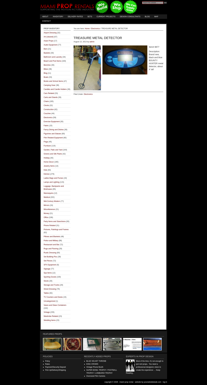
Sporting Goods (50, 277)
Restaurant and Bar (51, 245)
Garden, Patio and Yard (53, 150)
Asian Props (48, 41)
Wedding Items (50, 320)
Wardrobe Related (51, 316)
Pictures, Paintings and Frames (56, 229)
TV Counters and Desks (53, 297)
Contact (46, 21)
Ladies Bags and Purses (53, 178)
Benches (47, 65)
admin (92, 42)
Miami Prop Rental (89, 7)
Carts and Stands (51, 97)
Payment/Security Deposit (55, 367)
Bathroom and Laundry (53, 57)
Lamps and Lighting (51, 182)
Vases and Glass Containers (55, 305)
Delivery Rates (75, 17)
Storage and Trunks (51, 285)
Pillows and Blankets (52, 236)
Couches (47, 113)
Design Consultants (130, 17)
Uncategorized (49, 301)
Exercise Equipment (52, 122)
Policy (47, 361)
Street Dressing (50, 289)
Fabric (46, 126)
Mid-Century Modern (52, 201)
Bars (45, 49)
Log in (165, 382)
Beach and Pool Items (52, 61)
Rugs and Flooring (51, 249)
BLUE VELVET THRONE (96, 361)
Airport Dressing (50, 33)
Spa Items (48, 273)
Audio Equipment (50, 45)
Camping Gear (49, 85)
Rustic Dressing (50, 253)
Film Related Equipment (53, 138)
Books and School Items (53, 81)
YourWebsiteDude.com (152, 382)
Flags (46, 142)
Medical (47, 197)
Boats (46, 77)
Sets (89, 17)
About (45, 17)
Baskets (47, 53)
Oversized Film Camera (95, 376)
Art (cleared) (49, 37)
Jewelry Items (49, 166)
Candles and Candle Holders (55, 89)
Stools (46, 281)
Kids (45, 170)
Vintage (47, 312)
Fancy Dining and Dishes (54, 130)
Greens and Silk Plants (53, 154)
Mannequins (48, 193)
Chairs (46, 101)
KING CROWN (92, 364)
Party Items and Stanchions (55, 221)
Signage (47, 269)
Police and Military (51, 241)
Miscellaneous (49, 209)
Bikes (46, 69)
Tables (46, 293)
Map (156, 17)
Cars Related (49, 93)
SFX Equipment (50, 265)
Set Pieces (48, 261)
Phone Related (49, 225)
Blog (147, 17)
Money (46, 213)
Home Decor (49, 162)
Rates (47, 364)
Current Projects (106, 17)
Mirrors (46, 205)
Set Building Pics (50, 257)
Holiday (47, 158)
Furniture (47, 146)
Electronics (88, 94)
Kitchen (47, 174)
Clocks (46, 105)
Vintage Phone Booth (94, 367)
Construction (49, 109)
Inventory (58, 17)
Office (46, 217)
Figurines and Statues (52, 134)
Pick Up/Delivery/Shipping (55, 370)
